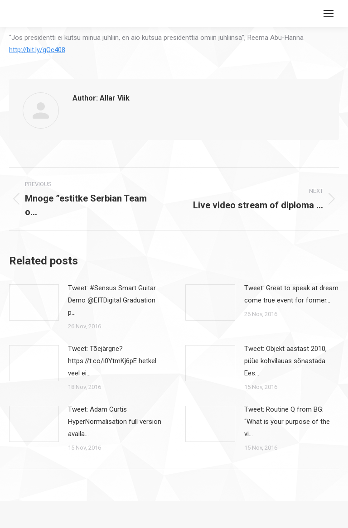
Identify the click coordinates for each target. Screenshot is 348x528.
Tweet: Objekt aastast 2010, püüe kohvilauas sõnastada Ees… (285, 361)
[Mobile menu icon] (328, 13)
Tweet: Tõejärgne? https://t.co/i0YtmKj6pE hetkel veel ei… (112, 361)
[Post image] (34, 302)
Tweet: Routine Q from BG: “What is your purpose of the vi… (287, 421)
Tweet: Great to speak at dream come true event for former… (291, 294)
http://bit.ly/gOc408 (37, 50)
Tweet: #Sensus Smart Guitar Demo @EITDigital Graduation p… (112, 300)
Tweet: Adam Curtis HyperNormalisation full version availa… (114, 421)
